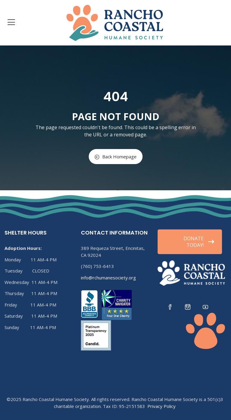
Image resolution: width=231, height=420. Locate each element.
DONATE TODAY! (198, 241)
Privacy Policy (161, 406)
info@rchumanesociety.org (108, 278)
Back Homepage (116, 157)
